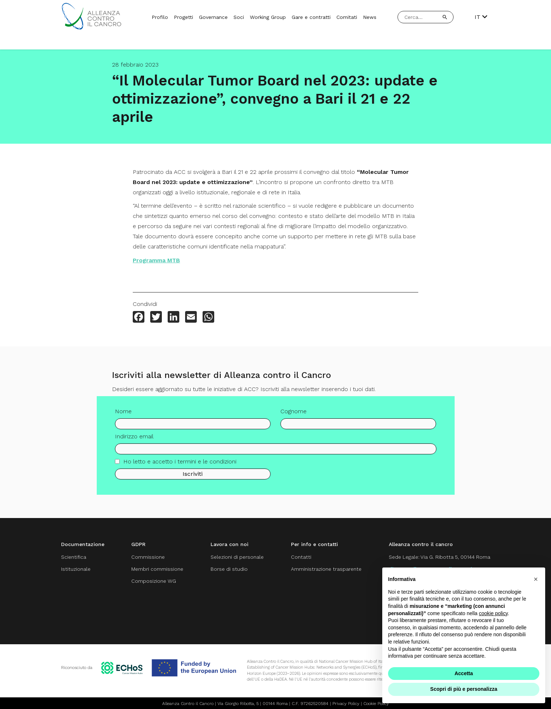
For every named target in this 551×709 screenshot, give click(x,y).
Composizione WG (152, 580)
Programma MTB (156, 260)
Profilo (160, 17)
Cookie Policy (376, 702)
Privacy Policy (345, 702)
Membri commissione (156, 569)
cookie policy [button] (493, 613)
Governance (213, 17)
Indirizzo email (134, 440)
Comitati (346, 17)
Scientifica (74, 557)
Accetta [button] (464, 673)
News (369, 17)
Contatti (300, 557)
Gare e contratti (311, 17)
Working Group (268, 17)
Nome (123, 414)
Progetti (183, 17)
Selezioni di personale (236, 557)
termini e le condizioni (206, 465)
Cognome (293, 414)
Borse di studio (228, 569)
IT (481, 17)
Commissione (147, 557)
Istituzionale (76, 569)
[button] (536, 579)
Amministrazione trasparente (325, 569)
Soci (238, 17)
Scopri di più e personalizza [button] (463, 689)
